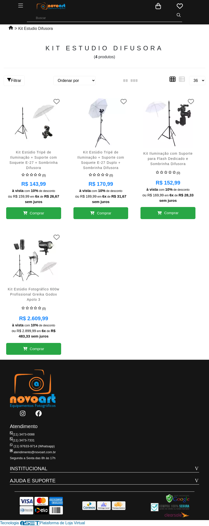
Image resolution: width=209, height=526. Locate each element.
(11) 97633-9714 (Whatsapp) (32, 446)
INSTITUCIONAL (28, 468)
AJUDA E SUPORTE (32, 480)
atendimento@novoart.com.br (33, 452)
